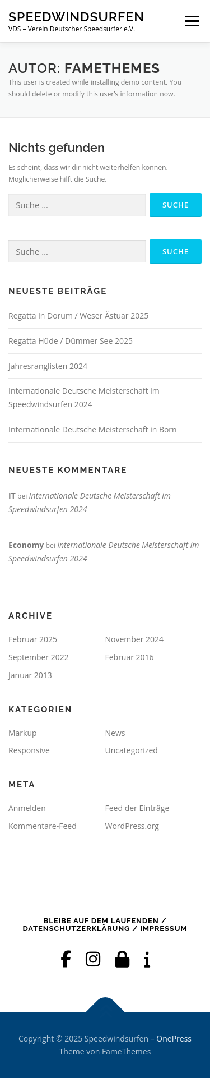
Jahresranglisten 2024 (47, 366)
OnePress (174, 1038)
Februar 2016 (129, 657)
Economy (26, 545)
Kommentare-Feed (42, 826)
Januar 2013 (30, 675)
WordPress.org (132, 826)
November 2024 (134, 639)
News (115, 732)
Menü (191, 21)
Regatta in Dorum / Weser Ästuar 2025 (78, 315)
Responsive (29, 750)
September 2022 (38, 657)
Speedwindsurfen (76, 16)
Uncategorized (131, 750)
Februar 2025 (32, 639)
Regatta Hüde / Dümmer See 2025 (70, 340)
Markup (22, 732)
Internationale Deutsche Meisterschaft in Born (92, 429)
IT (12, 495)
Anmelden (27, 808)
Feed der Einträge (137, 808)
